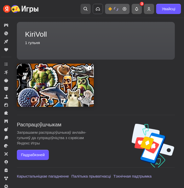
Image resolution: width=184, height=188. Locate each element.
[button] (117, 9)
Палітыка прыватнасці (91, 176)
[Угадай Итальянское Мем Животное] (55, 85)
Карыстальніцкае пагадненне (43, 176)
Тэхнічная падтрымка (132, 176)
